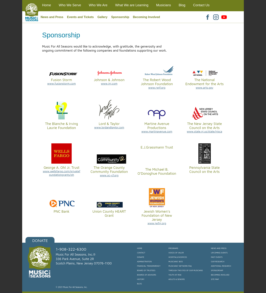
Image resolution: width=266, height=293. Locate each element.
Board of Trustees (146, 270)
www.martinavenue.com (156, 131)
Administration (144, 261)
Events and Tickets (80, 17)
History (140, 279)
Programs (173, 248)
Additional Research (221, 266)
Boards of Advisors (146, 275)
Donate (40, 240)
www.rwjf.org (156, 87)
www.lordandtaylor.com (109, 127)
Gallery (102, 17)
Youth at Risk (174, 275)
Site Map (215, 279)
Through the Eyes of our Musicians (185, 270)
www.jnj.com (109, 83)
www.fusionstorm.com (61, 83)
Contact (141, 253)
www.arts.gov (204, 87)
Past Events (217, 257)
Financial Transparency (149, 266)
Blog (139, 283)
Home (139, 248)
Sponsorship (120, 17)
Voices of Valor (176, 253)
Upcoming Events (219, 253)
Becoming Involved (146, 17)
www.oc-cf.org (109, 175)
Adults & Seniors (176, 279)
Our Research (217, 261)
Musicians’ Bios (175, 261)
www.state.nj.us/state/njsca (204, 131)
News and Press (52, 17)
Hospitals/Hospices (177, 257)
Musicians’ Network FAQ (180, 266)
